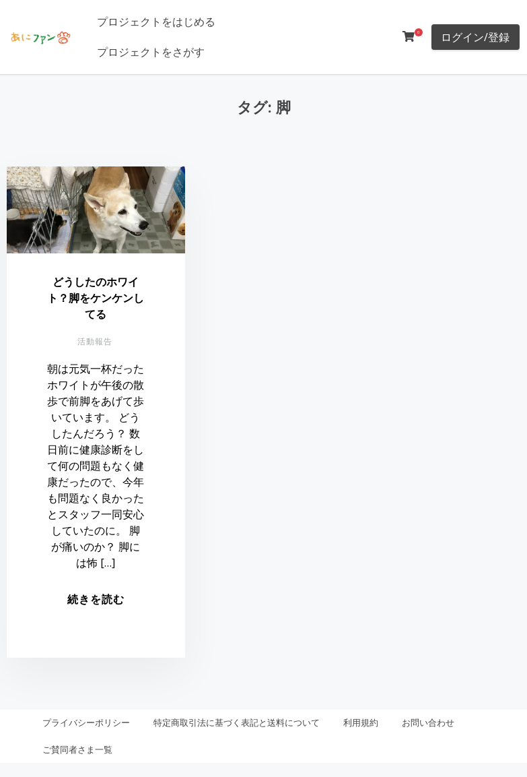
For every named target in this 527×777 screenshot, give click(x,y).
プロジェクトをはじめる (156, 21)
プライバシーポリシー (86, 722)
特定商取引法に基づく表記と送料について (236, 722)
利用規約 (360, 722)
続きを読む (96, 599)
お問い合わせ (428, 722)
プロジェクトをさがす (151, 51)
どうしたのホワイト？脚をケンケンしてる (95, 297)
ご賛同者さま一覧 (77, 749)
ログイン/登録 (475, 37)
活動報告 (94, 341)
